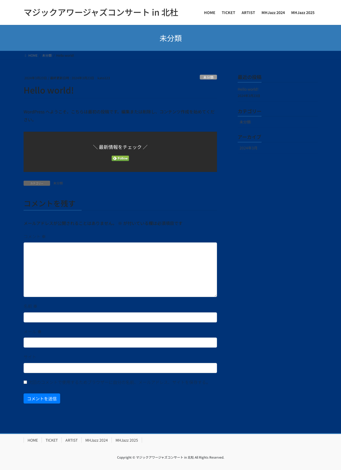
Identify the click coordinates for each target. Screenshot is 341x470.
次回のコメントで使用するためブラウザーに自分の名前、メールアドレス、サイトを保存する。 (119, 382)
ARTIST (71, 440)
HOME (33, 440)
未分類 (208, 77)
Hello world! (248, 89)
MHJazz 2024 (96, 440)
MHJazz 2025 (127, 440)
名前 (30, 306)
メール (33, 331)
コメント (35, 236)
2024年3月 (249, 147)
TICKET (52, 440)
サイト (30, 356)
